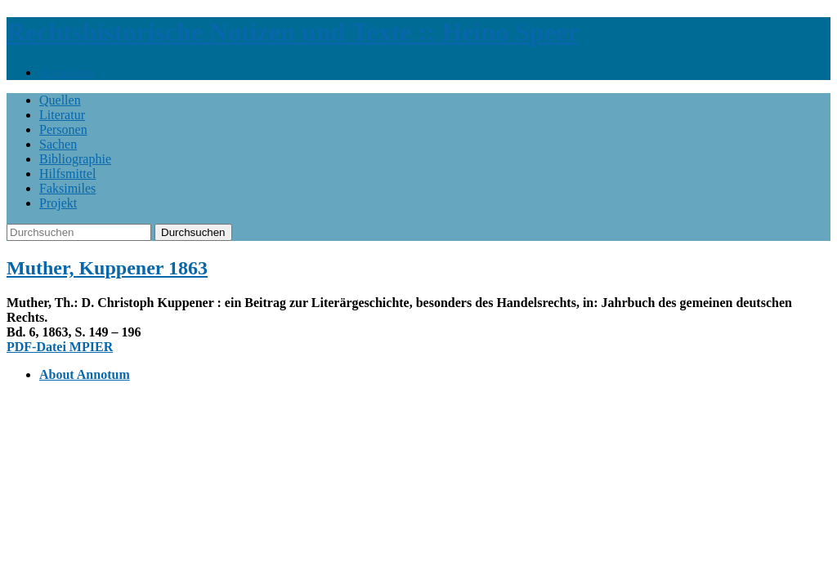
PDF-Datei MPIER (60, 347)
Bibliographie (75, 159)
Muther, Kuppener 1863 (107, 267)
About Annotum (84, 374)
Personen (63, 129)
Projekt (58, 203)
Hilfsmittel (67, 173)
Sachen (58, 144)
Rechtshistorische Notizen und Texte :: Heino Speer (293, 32)
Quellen (60, 100)
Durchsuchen (193, 232)
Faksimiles (67, 188)
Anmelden (66, 72)
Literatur (62, 115)
